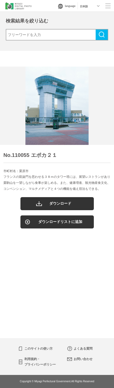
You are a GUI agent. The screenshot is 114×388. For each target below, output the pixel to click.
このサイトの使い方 (38, 348)
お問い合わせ (83, 359)
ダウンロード (60, 203)
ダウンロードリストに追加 (60, 222)
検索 (102, 35)
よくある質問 (83, 348)
